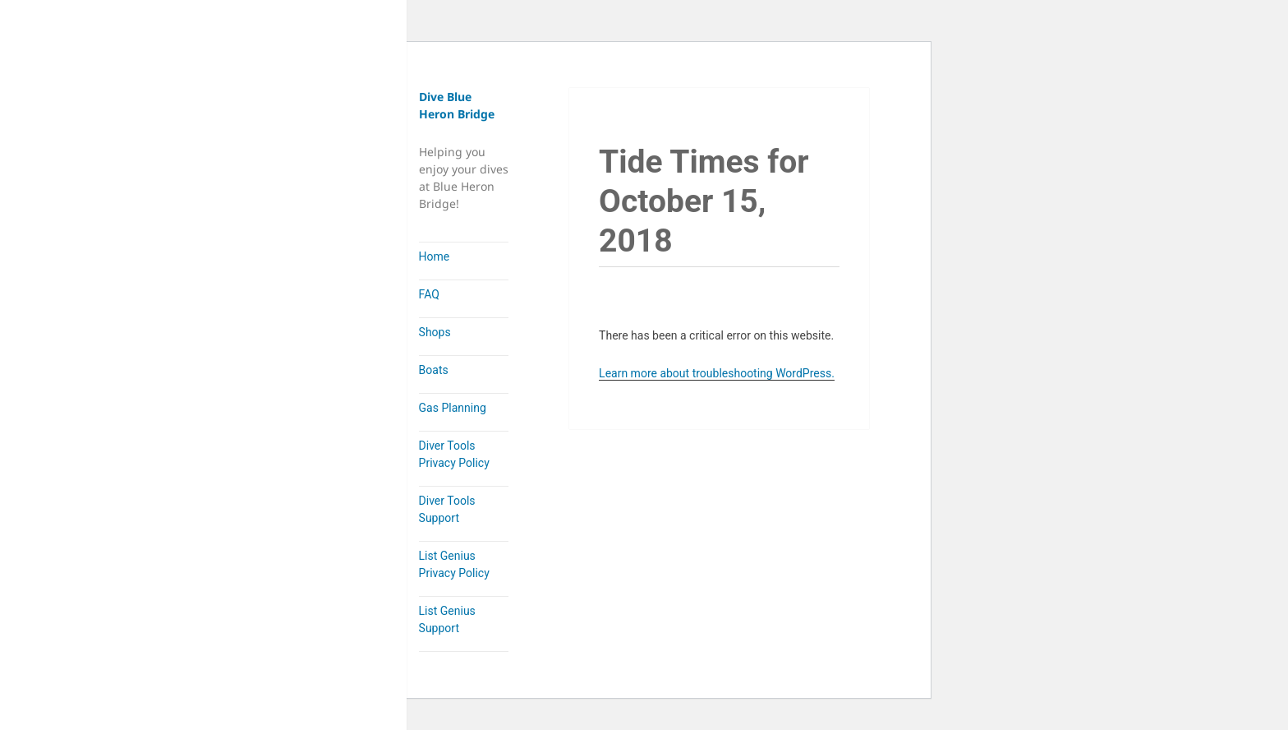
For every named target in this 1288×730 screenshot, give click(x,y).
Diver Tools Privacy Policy (454, 454)
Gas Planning (452, 407)
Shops (435, 332)
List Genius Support (447, 619)
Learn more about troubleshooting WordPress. (717, 373)
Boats (433, 370)
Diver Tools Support (447, 509)
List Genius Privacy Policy (454, 564)
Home (434, 256)
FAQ (429, 294)
